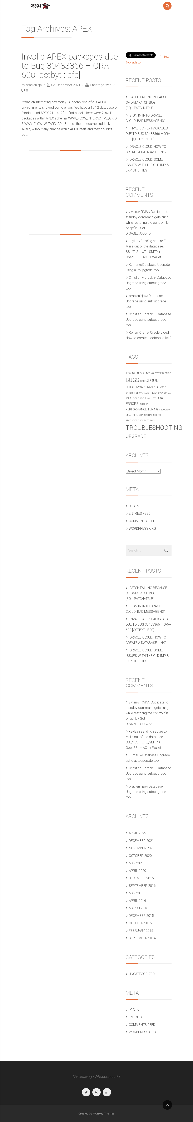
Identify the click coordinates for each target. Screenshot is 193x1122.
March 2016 (138, 908)
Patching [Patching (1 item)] (144, 404)
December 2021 (141, 841)
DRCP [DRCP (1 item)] (150, 387)
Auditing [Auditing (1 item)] (148, 373)
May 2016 (136, 893)
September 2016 (142, 886)
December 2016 (141, 878)
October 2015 (140, 923)
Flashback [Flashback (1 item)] (157, 392)
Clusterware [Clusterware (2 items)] (136, 387)
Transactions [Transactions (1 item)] (146, 420)
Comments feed (142, 521)
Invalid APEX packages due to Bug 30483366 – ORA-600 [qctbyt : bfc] (69, 66)
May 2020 (136, 863)
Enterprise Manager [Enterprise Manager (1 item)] (138, 392)
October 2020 (140, 856)
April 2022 (137, 833)
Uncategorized (101, 85)
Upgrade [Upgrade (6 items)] (136, 436)
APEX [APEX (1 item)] (139, 373)
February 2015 (141, 931)
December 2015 (141, 916)
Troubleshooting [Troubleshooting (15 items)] (154, 427)
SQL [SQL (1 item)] (155, 415)
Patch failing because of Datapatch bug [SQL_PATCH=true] (146, 102)
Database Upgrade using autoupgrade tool (148, 283)
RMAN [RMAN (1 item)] (129, 415)
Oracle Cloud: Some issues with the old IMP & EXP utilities (147, 165)
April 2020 (137, 871)
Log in (134, 506)
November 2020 (141, 848)
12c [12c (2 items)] (128, 373)
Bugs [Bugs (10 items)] (132, 380)
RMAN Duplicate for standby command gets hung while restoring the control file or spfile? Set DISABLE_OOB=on (147, 222)
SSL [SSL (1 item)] (160, 415)
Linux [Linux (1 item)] (167, 392)
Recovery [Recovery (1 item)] (164, 409)
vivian (133, 212)
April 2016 (137, 901)
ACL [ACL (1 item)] (134, 373)
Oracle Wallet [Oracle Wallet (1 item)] (147, 398)
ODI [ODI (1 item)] (135, 398)
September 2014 (142, 938)
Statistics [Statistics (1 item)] (131, 420)
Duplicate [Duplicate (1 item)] (160, 387)
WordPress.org (142, 529)
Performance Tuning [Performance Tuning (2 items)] (142, 409)
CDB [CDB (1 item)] (142, 381)
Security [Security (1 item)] (138, 415)
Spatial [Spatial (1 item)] (148, 415)
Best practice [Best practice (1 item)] (163, 373)
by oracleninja (32, 85)
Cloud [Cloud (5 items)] (152, 380)
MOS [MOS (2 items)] (129, 398)
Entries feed (139, 514)
